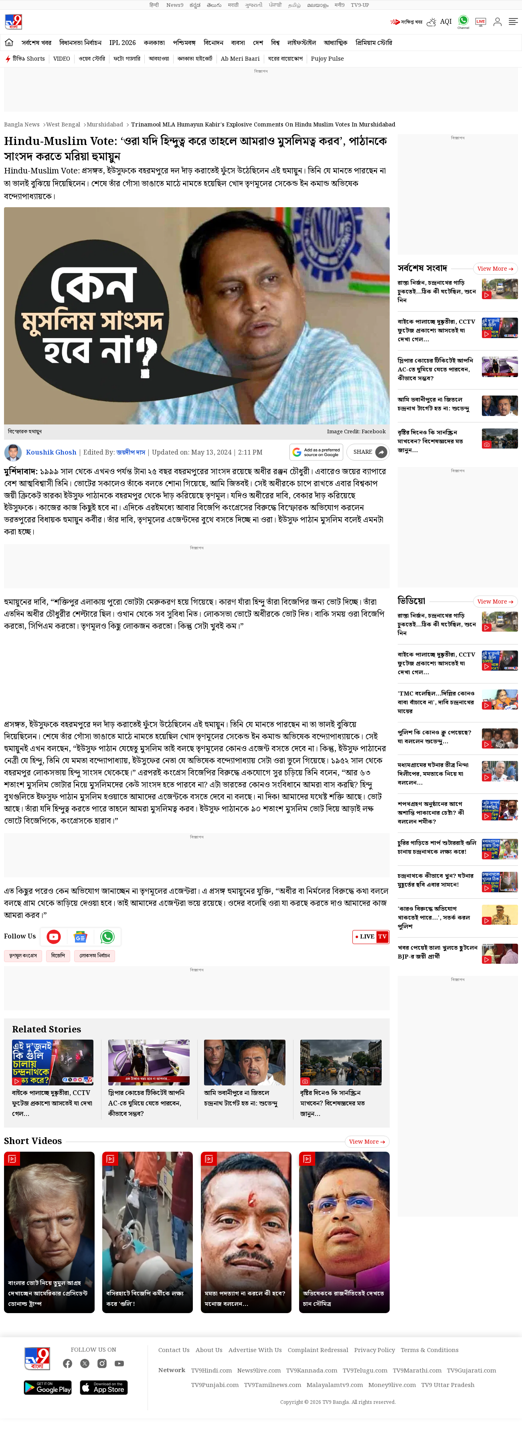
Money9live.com (392, 1385)
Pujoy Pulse (327, 59)
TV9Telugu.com (365, 1371)
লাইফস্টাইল (301, 43)
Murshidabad (105, 124)
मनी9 (339, 5)
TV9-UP (360, 5)
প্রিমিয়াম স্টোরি (374, 43)
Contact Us (174, 1350)
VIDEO (61, 59)
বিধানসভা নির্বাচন (80, 43)
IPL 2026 (122, 43)
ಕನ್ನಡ (195, 5)
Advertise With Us (255, 1350)
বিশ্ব (275, 43)
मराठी (233, 5)
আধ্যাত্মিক (336, 43)
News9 (174, 5)
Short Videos (33, 1141)
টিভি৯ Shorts (29, 59)
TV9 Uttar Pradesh (448, 1385)
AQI (446, 22)
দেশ (258, 43)
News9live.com (259, 1371)
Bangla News (22, 124)
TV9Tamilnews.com (272, 1385)
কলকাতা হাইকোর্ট (195, 59)
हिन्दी (155, 5)
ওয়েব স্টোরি (92, 59)
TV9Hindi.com (211, 1371)
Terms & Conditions (430, 1350)
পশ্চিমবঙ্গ (184, 43)
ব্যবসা (238, 43)
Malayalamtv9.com (335, 1385)
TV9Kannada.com (312, 1371)
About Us (209, 1350)
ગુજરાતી (254, 5)
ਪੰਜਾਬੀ (275, 5)
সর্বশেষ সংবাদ (422, 268)
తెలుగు (214, 5)
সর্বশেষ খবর (36, 43)
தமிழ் (294, 5)
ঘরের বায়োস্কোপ (285, 59)
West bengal (63, 124)
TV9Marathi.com (417, 1371)
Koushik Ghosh (51, 453)
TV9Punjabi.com (215, 1385)
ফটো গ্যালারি (126, 59)
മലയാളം (317, 5)
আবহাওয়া (159, 59)
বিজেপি (58, 956)
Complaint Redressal (318, 1350)
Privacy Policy (374, 1350)
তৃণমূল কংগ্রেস (23, 956)
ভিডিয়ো (411, 601)
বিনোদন (213, 43)
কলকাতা (154, 43)
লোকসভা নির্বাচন (94, 956)
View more (367, 1142)
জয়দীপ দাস (131, 453)
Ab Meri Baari (240, 59)
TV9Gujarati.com (471, 1371)
